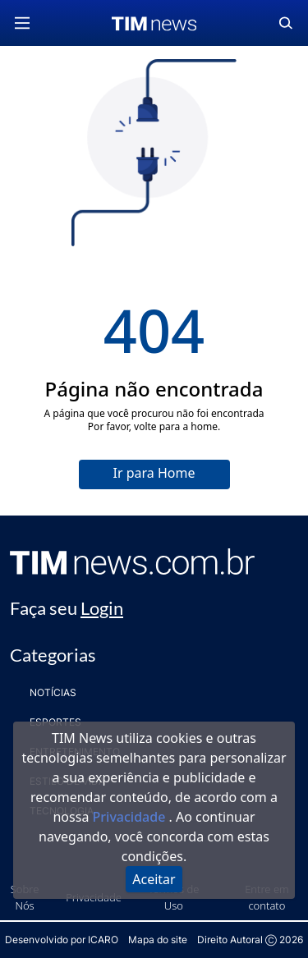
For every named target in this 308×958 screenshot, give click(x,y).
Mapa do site (157, 939)
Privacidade (131, 817)
